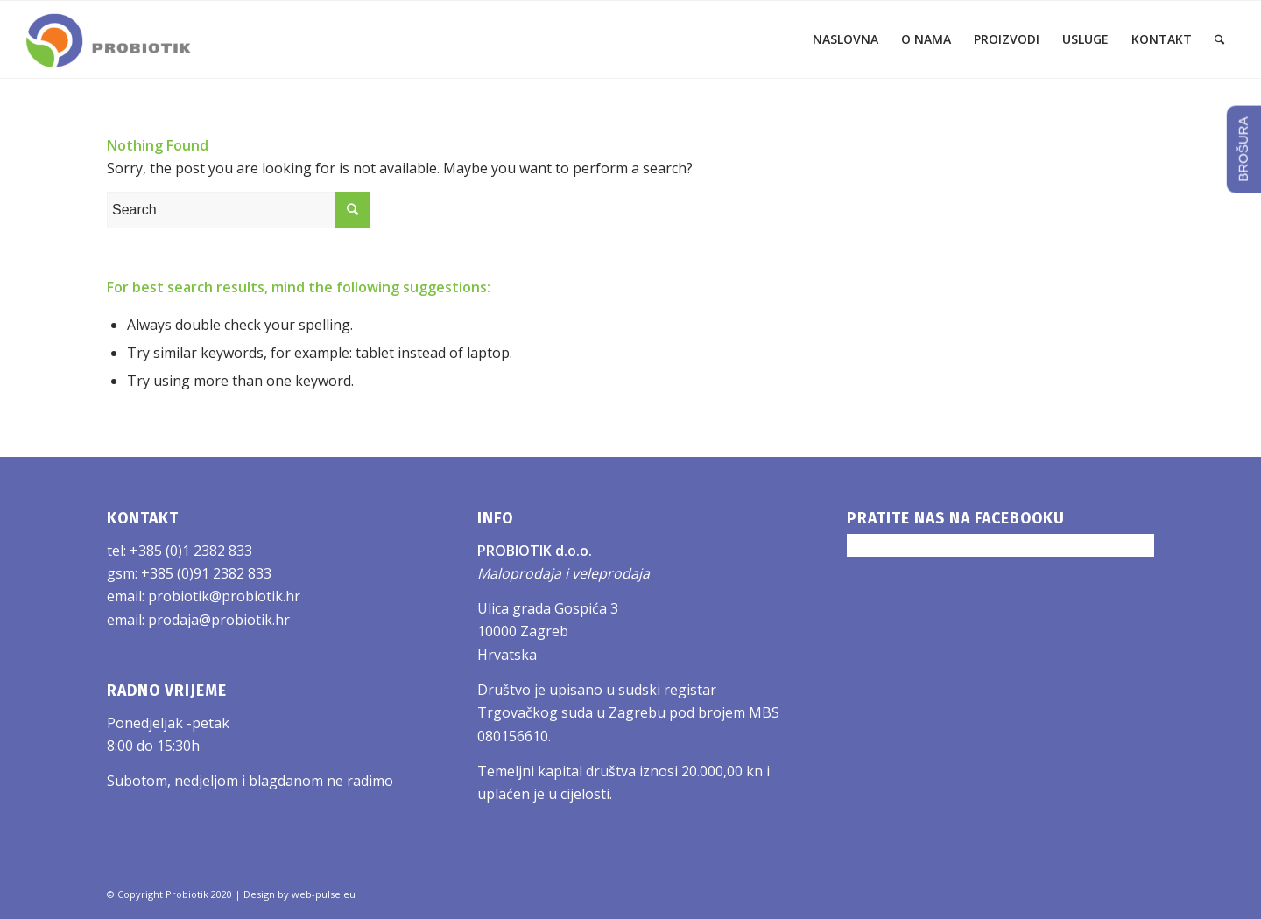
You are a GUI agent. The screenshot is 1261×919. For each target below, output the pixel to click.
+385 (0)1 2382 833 (191, 550)
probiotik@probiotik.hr (224, 596)
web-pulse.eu (324, 894)
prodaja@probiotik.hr (219, 619)
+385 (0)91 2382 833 (206, 573)
